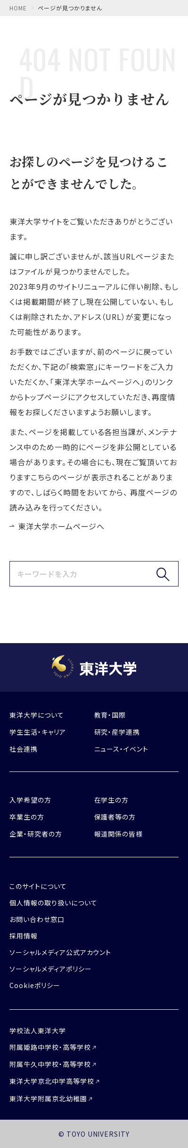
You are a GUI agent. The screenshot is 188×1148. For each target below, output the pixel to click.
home (18, 8)
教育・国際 (110, 715)
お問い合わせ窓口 (37, 919)
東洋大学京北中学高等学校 (51, 1081)
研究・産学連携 (117, 732)
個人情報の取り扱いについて (53, 902)
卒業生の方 (26, 816)
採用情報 (23, 935)
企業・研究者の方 (35, 833)
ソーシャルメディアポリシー (50, 968)
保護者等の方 (115, 816)
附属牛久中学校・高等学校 (50, 1064)
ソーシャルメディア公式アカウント (60, 952)
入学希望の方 (30, 799)
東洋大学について (36, 715)
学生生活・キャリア (37, 732)
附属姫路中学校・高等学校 (50, 1047)
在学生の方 (111, 799)
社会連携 (23, 749)
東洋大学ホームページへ (61, 526)
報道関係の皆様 (118, 833)
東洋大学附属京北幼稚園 (48, 1098)
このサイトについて (38, 886)
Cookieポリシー (34, 985)
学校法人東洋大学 (37, 1030)
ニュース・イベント (121, 749)
